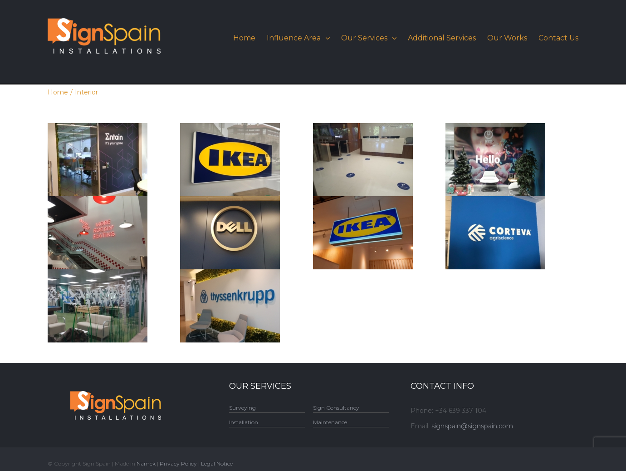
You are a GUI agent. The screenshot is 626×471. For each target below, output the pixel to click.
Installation (243, 422)
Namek (146, 463)
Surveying (242, 407)
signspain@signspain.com (472, 426)
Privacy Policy (178, 463)
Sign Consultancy (336, 407)
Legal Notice (217, 463)
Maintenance (330, 422)
